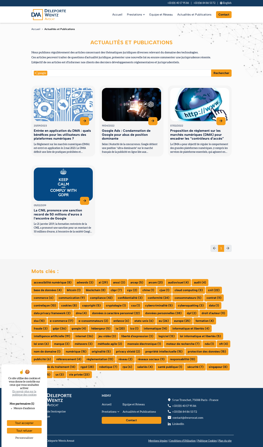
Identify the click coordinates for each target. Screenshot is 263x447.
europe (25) (182, 321)
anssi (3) (119, 282)
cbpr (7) (116, 290)
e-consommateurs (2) (93, 321)
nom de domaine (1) (47, 351)
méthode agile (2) (110, 344)
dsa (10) (39, 321)
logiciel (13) (167, 336)
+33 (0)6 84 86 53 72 (204, 3)
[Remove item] (35, 73)
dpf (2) (191, 313)
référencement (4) (68, 359)
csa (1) (135, 305)
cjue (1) (164, 290)
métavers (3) (83, 344)
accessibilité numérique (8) (52, 282)
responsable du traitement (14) (54, 367)
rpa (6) (127, 367)
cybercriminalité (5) (159, 305)
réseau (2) (125, 359)
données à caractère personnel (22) (116, 313)
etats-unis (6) (143, 321)
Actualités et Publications (194, 14)
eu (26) (164, 321)
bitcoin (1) (74, 290)
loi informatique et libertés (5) (200, 336)
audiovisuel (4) (178, 282)
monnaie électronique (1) (144, 344)
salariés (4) (145, 367)
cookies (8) (69, 305)
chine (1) (148, 290)
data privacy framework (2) (52, 313)
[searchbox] (49, 73)
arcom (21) (155, 282)
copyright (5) (91, 305)
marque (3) (61, 344)
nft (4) (223, 344)
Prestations (134, 14)
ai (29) (103, 282)
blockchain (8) (95, 290)
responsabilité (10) (182, 359)
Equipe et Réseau (161, 14)
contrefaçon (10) (45, 305)
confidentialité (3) (130, 298)
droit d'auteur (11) (213, 313)
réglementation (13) (100, 359)
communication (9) (72, 298)
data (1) (214, 305)
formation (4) (205, 321)
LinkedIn (178, 424)
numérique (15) (76, 351)
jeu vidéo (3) (107, 336)
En (226, 3)
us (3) (60, 374)
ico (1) (134, 328)
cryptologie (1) (116, 305)
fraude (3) (40, 328)
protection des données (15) (207, 351)
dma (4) (81, 313)
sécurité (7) (195, 367)
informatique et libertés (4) (190, 328)
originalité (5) (101, 351)
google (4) (79, 328)
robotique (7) (108, 367)
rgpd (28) (87, 367)
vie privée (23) (79, 374)
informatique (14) (155, 328)
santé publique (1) (170, 367)
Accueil (117, 14)
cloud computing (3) (189, 290)
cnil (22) (214, 290)
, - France (195, 400)
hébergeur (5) (100, 328)
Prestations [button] (109, 411)
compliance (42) (101, 298)
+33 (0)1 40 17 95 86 (178, 3)
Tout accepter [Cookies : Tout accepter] (24, 423)
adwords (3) (85, 282)
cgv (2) (132, 290)
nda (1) (209, 344)
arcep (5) (136, 282)
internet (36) (84, 336)
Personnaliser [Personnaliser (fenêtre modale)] (24, 437)
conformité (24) (158, 298)
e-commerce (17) (61, 321)
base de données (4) (48, 290)
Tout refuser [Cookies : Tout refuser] (24, 430)
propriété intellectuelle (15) (163, 351)
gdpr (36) (59, 328)
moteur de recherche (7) (182, 344)
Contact (223, 14)
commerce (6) (43, 298)
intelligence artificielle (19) (52, 336)
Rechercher (221, 73)
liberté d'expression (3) (137, 336)
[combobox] (121, 73)
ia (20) (120, 328)
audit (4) (200, 282)
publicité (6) (42, 359)
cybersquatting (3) (191, 305)
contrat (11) (214, 298)
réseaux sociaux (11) (151, 359)
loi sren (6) (41, 344)
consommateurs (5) (188, 298)
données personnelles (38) (163, 313)
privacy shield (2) (128, 351)
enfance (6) (121, 321)
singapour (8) (218, 367)
